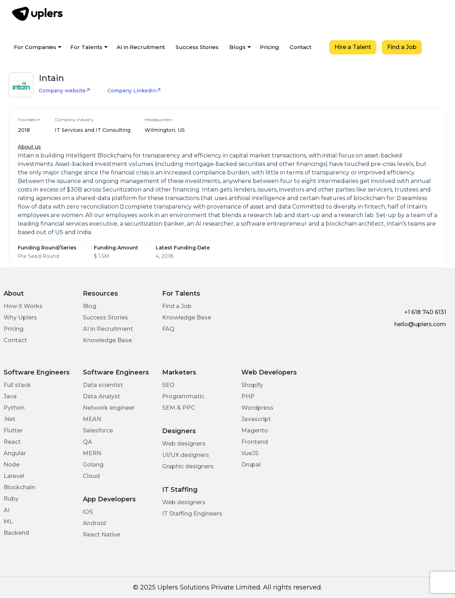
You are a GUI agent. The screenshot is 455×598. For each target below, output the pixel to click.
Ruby (11, 498)
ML (8, 521)
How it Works (23, 306)
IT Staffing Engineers (192, 513)
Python (14, 407)
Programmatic (183, 396)
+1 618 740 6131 (425, 312)
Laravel (14, 476)
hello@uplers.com (420, 324)
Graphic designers (188, 466)
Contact (300, 47)
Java (10, 396)
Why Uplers (20, 317)
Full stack (17, 385)
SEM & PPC (178, 407)
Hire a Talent (352, 47)
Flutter (13, 430)
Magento (254, 430)
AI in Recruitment (141, 47)
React (12, 441)
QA (87, 441)
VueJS (249, 453)
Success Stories (197, 47)
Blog (89, 306)
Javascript (256, 419)
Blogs (237, 47)
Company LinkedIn (134, 90)
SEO (168, 385)
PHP (248, 396)
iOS (88, 511)
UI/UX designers (185, 455)
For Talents (86, 47)
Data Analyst (101, 396)
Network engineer (109, 407)
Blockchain (19, 487)
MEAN (92, 419)
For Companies (35, 47)
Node (12, 464)
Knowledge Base (107, 340)
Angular (15, 453)
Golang (93, 464)
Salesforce (98, 430)
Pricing (269, 47)
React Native (101, 534)
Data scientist (103, 385)
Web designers (183, 443)
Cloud (91, 476)
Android (94, 523)
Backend (16, 532)
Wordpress (257, 407)
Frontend (254, 441)
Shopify (252, 385)
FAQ (168, 328)
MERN (92, 453)
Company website (64, 90)
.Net (9, 419)
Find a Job (402, 47)
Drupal (251, 464)
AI (7, 510)
